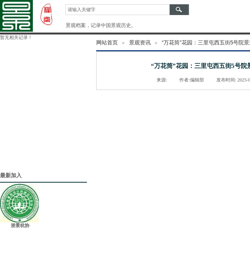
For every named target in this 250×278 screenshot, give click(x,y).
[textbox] (117, 9)
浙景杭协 (20, 225)
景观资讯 (140, 42)
